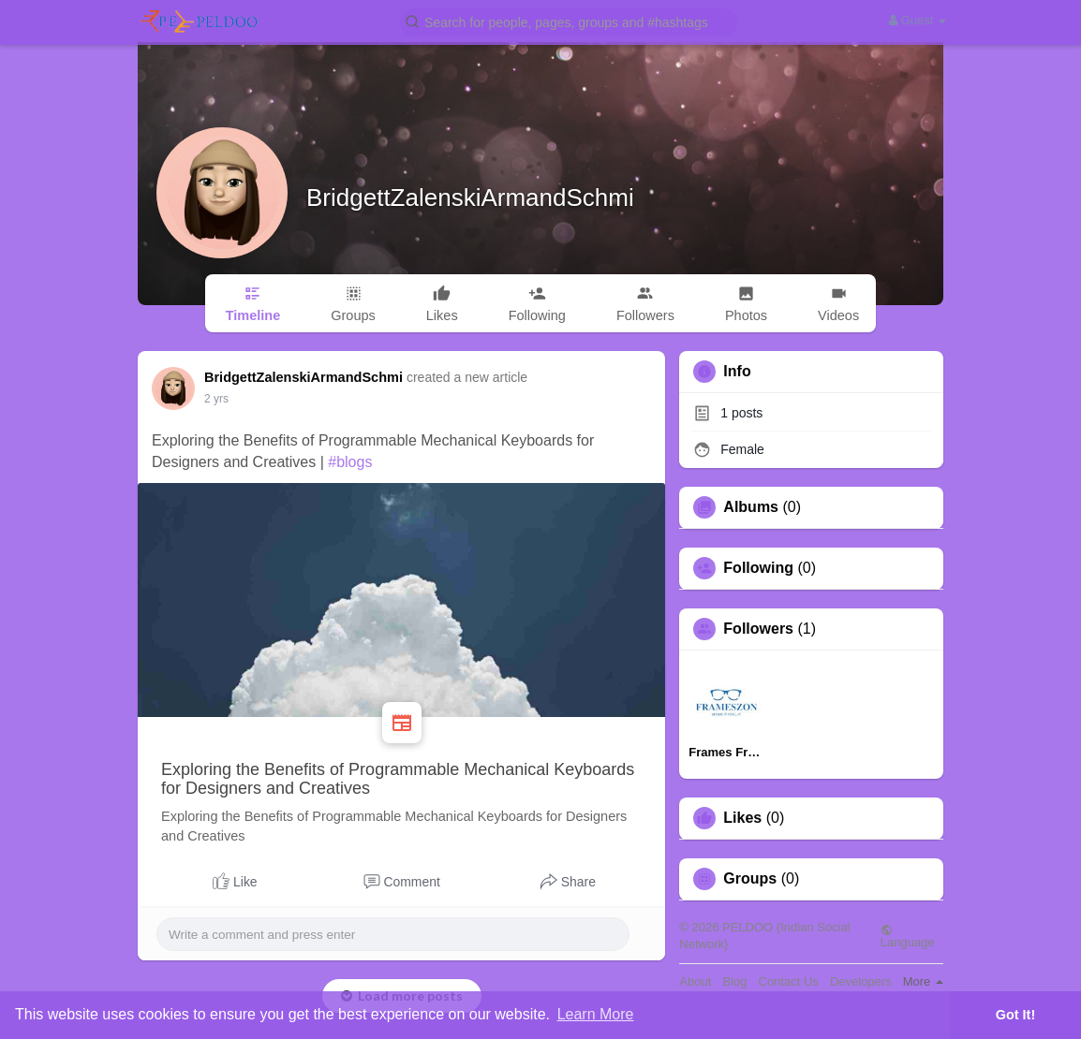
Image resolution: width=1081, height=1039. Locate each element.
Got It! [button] (1015, 1014)
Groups (750, 878)
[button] (568, 21)
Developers (861, 981)
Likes (742, 818)
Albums (750, 507)
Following (758, 568)
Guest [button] (917, 20)
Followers (758, 629)
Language (908, 936)
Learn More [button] (595, 1014)
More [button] (923, 981)
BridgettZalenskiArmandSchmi (470, 197)
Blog (734, 981)
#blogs (350, 462)
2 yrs (216, 398)
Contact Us (789, 981)
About (695, 981)
